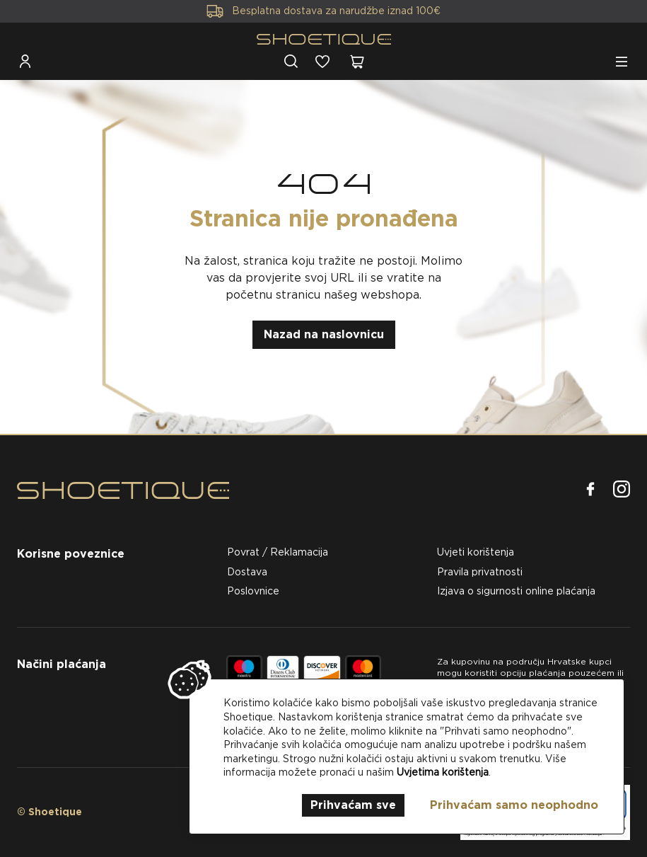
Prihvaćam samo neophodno (514, 805)
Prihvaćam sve (353, 805)
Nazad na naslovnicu (324, 334)
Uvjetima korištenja (443, 772)
